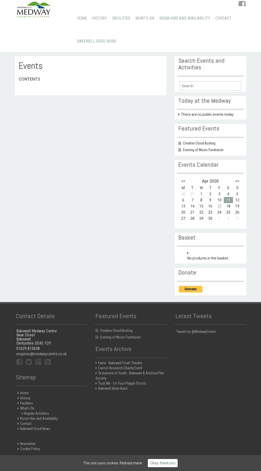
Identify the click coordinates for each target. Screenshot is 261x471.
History (99, 18)
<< (183, 181)
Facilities (121, 18)
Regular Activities (36, 413)
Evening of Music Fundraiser (203, 150)
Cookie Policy (30, 449)
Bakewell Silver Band (112, 388)
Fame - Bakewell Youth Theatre (120, 363)
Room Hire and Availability (184, 18)
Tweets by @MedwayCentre (196, 332)
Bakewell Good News (96, 41)
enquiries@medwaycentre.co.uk (41, 353)
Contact (223, 18)
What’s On (144, 18)
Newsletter (28, 444)
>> (237, 181)
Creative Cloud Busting (199, 143)
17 (219, 206)
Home (82, 18)
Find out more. (131, 463)
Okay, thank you (162, 463)
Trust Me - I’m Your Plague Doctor (122, 383)
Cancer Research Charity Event (120, 368)
